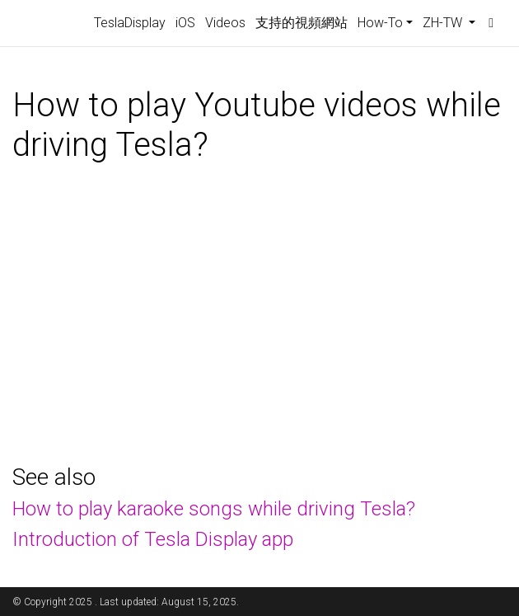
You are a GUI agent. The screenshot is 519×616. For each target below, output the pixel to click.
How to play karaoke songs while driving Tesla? (213, 508)
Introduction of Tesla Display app (152, 539)
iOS (185, 23)
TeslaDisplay (130, 23)
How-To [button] (380, 23)
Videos (225, 23)
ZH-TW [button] (444, 23)
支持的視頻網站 (301, 23)
